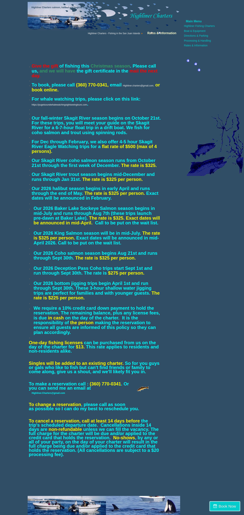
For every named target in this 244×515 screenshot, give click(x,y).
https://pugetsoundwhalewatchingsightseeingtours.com (59, 104)
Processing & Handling (197, 40)
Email (161, 33)
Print (152, 33)
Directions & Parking (196, 35)
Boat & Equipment (194, 30)
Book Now (227, 506)
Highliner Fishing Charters (199, 25)
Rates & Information (196, 45)
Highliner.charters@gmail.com (138, 85)
